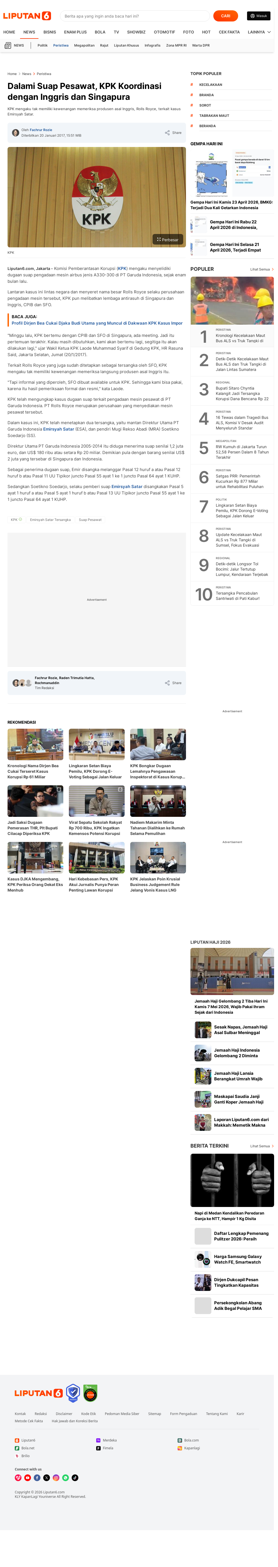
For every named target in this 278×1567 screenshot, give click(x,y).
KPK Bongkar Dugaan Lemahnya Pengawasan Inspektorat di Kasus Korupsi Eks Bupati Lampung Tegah (157, 771)
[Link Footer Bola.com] (218, 1440)
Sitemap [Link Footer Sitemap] (154, 1414)
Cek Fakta (229, 32)
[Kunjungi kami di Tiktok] (75, 1477)
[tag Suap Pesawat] (90, 520)
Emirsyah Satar (58, 429)
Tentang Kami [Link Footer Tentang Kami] (217, 1414)
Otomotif (164, 32)
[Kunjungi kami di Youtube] (27, 1477)
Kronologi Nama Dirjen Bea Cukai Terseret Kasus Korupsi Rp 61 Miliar (33, 771)
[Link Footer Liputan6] (39, 1393)
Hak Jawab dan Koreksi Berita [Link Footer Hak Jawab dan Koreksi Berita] (75, 1421)
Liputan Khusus (126, 45)
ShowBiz (136, 32)
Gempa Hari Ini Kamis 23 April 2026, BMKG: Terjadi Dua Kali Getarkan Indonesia (231, 205)
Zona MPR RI (176, 45)
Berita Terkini (209, 1146)
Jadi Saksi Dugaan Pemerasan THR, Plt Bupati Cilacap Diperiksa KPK (33, 828)
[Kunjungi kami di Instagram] (56, 1477)
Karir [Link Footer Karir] (240, 1414)
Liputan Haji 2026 (210, 942)
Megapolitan (84, 45)
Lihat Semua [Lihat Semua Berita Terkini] (260, 1146)
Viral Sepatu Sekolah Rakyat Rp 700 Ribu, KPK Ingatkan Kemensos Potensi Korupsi (95, 828)
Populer (202, 269)
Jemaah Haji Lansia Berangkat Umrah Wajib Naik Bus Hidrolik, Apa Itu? (240, 1079)
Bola (100, 32)
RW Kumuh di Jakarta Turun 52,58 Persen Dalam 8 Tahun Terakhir (242, 452)
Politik (43, 45)
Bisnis (49, 32)
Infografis (153, 45)
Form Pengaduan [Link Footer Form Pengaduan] (183, 1414)
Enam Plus (75, 32)
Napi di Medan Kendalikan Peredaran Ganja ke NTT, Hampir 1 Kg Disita (229, 1216)
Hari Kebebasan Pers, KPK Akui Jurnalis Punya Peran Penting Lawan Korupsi (94, 884)
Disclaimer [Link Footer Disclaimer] (64, 1414)
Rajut (104, 45)
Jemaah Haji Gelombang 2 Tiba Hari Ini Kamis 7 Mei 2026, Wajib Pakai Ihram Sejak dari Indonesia (231, 1007)
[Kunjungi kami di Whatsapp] (65, 1477)
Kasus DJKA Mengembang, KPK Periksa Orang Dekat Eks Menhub (35, 884)
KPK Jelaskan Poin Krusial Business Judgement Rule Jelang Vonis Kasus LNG (155, 884)
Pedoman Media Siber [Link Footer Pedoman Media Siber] (122, 1414)
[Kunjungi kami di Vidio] (18, 1477)
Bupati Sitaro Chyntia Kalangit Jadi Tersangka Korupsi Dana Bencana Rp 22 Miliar (242, 396)
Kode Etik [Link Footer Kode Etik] (88, 1414)
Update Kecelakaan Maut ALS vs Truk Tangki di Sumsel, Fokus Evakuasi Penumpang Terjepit (239, 542)
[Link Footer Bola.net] (55, 1448)
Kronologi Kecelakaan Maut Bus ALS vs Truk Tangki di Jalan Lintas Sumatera (240, 340)
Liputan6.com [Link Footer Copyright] (54, 1492)
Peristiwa (61, 45)
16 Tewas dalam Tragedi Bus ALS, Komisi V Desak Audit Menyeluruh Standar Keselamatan (242, 425)
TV (116, 32)
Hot (206, 32)
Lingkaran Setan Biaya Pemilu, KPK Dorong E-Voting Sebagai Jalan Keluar (95, 771)
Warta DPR (201, 45)
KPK (122, 268)
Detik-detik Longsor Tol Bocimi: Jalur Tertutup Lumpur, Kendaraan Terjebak (242, 569)
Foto (188, 32)
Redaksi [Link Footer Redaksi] (41, 1414)
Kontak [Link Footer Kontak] (20, 1414)
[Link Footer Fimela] (137, 1448)
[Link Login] (258, 15)
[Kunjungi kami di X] (46, 1477)
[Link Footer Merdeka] (137, 1440)
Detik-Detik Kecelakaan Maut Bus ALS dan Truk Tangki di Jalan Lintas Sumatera (242, 364)
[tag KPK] (16, 520)
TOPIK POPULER (205, 73)
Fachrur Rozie (41, 130)
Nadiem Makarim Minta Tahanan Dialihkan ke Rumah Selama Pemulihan (157, 828)
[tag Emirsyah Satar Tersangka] (50, 520)
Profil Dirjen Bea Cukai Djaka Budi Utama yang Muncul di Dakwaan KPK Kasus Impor (97, 323)
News (29, 32)
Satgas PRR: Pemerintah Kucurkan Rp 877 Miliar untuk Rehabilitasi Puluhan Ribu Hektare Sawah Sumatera (240, 486)
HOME (9, 32)
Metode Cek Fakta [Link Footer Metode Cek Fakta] (29, 1421)
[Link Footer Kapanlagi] (218, 1448)
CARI (225, 15)
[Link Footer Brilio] (55, 1456)
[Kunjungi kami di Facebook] (37, 1477)
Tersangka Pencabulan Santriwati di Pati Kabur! (238, 596)
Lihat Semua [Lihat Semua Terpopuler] (260, 269)
